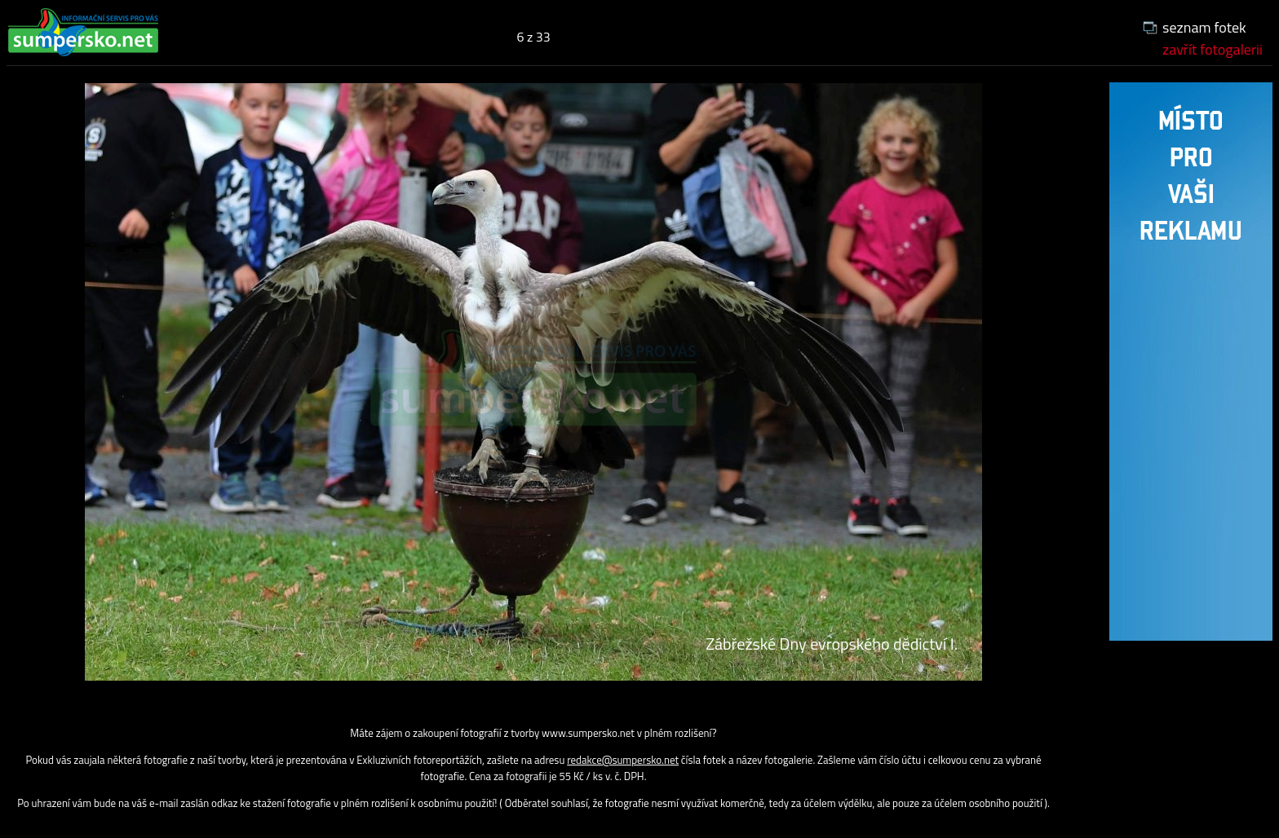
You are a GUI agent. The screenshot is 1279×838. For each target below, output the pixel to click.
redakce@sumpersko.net (623, 760)
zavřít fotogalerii (1212, 49)
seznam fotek (1204, 27)
